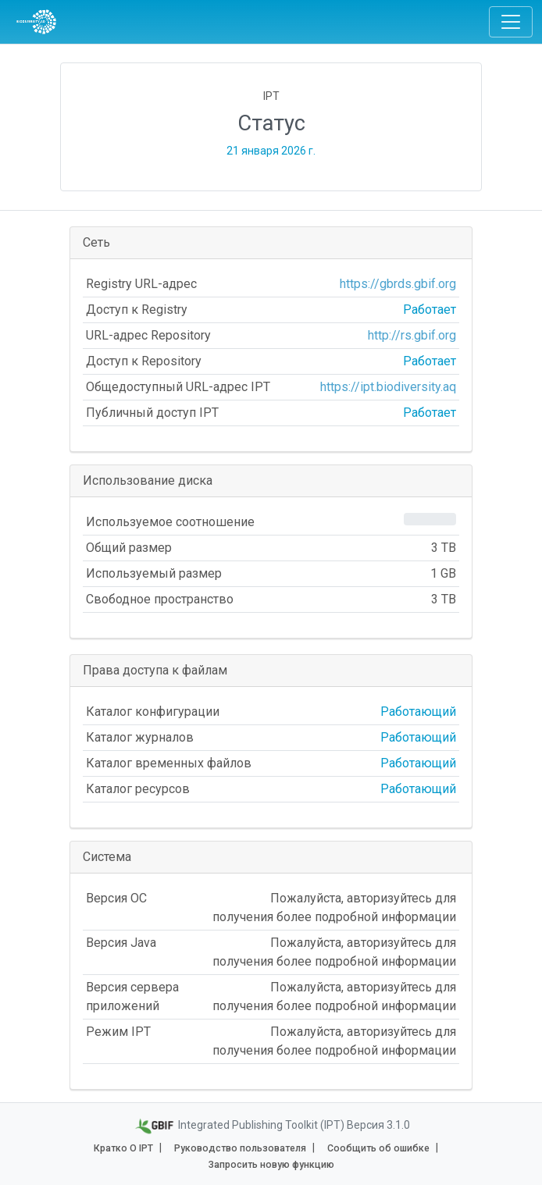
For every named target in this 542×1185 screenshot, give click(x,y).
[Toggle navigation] (511, 21)
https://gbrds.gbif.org (398, 283)
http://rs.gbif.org (412, 335)
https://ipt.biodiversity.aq (388, 386)
